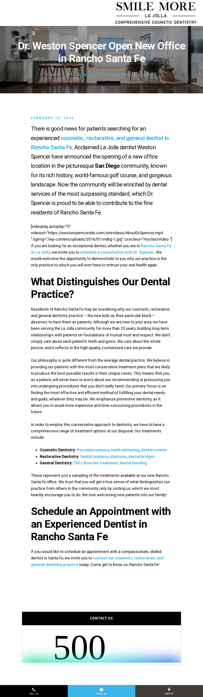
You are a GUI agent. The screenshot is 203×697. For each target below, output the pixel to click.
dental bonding (133, 463)
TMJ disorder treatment (95, 463)
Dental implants (94, 456)
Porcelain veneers (93, 450)
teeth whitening (125, 450)
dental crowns (154, 450)
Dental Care (60, 74)
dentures (118, 456)
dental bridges (141, 456)
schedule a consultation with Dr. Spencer (117, 252)
